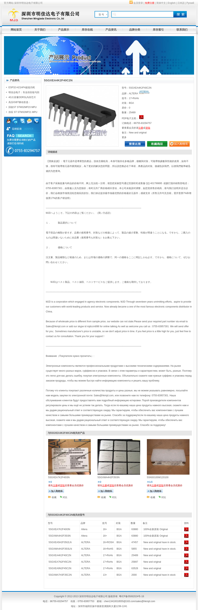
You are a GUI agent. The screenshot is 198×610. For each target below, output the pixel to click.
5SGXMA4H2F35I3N (59, 535)
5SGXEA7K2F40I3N (59, 529)
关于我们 (39, 29)
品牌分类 (134, 29)
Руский (190, 3)
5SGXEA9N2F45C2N (60, 568)
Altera (84, 529)
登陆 (147, 127)
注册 (140, 127)
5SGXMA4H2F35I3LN (60, 548)
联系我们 (182, 29)
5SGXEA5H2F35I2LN (60, 542)
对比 (65, 497)
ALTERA (85, 542)
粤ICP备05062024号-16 (131, 596)
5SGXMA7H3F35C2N (60, 574)
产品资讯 (110, 29)
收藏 (54, 497)
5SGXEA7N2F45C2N (60, 561)
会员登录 (138, 3)
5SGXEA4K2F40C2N (60, 555)
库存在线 (87, 29)
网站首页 (16, 29)
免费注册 (149, 3)
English (171, 3)
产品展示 (63, 29)
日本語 (181, 3)
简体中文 (161, 3)
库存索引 (158, 29)
